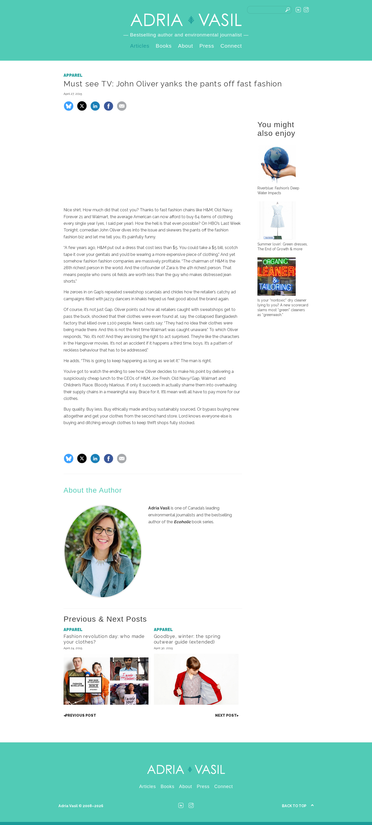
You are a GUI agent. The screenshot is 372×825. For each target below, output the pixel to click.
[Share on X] (82, 109)
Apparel (73, 75)
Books (163, 46)
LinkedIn (298, 9)
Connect (231, 46)
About (185, 46)
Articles (140, 46)
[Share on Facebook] (108, 109)
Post (80, 715)
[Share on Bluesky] (69, 109)
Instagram (306, 9)
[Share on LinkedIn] (95, 109)
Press (206, 46)
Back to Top (294, 806)
